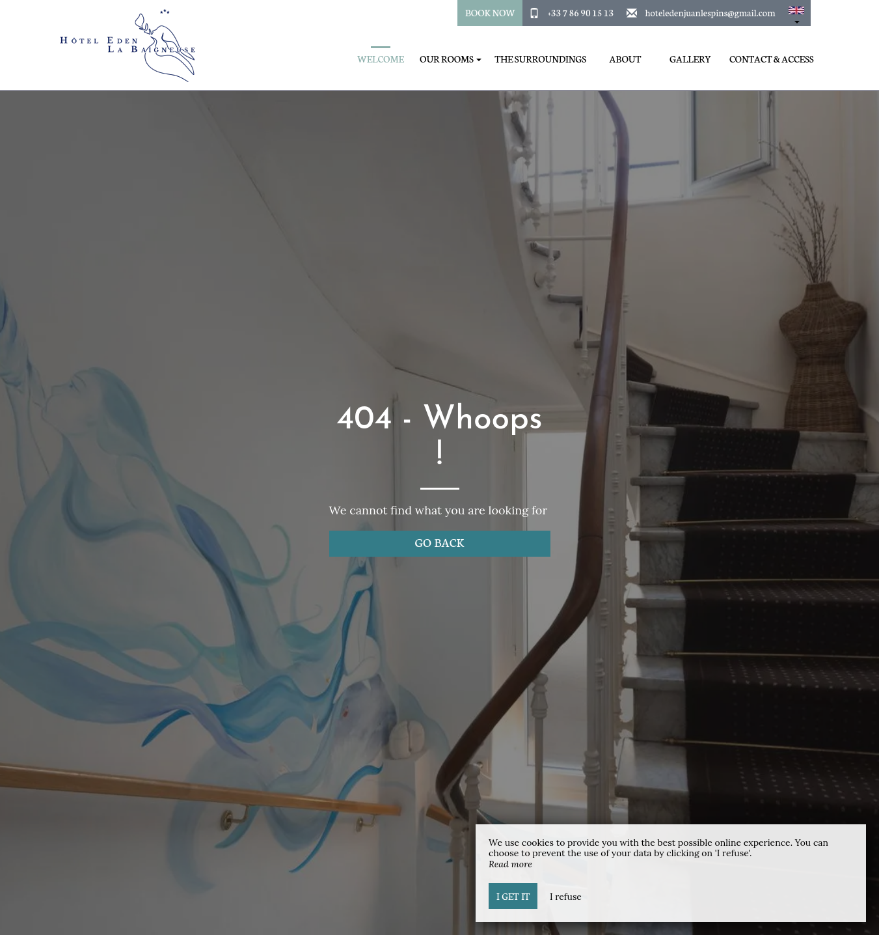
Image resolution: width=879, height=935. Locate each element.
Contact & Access (771, 59)
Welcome (380, 59)
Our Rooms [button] (450, 59)
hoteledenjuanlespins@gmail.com (710, 12)
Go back (440, 542)
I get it (513, 895)
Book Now (490, 12)
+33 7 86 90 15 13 (581, 12)
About (626, 59)
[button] (796, 13)
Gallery (690, 59)
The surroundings (540, 59)
